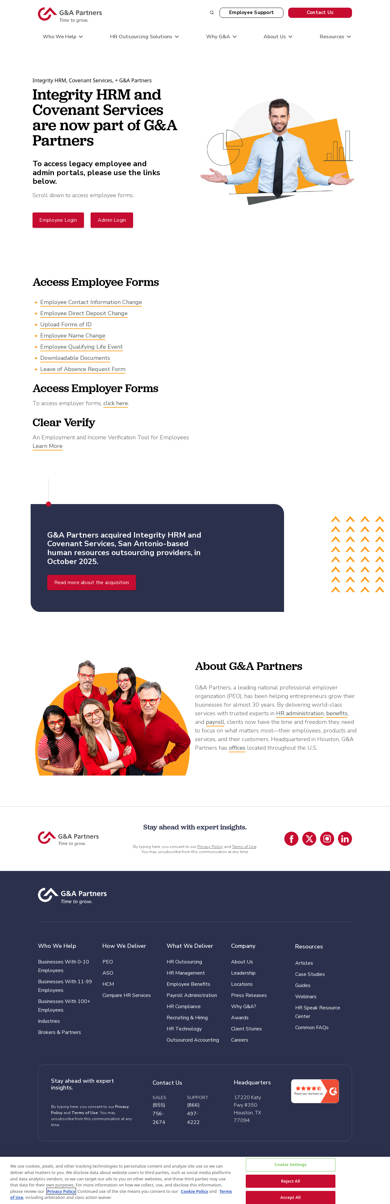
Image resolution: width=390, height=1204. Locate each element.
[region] (195, 1180)
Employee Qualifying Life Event (81, 347)
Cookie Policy (194, 1191)
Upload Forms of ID (66, 324)
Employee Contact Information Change (91, 302)
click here (115, 403)
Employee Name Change (72, 335)
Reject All (290, 1181)
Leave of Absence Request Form (82, 369)
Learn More (48, 446)
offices (237, 748)
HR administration (300, 713)
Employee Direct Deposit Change (84, 313)
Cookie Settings (290, 1165)
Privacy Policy (210, 847)
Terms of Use (244, 847)
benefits (337, 713)
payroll (215, 722)
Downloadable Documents (75, 358)
